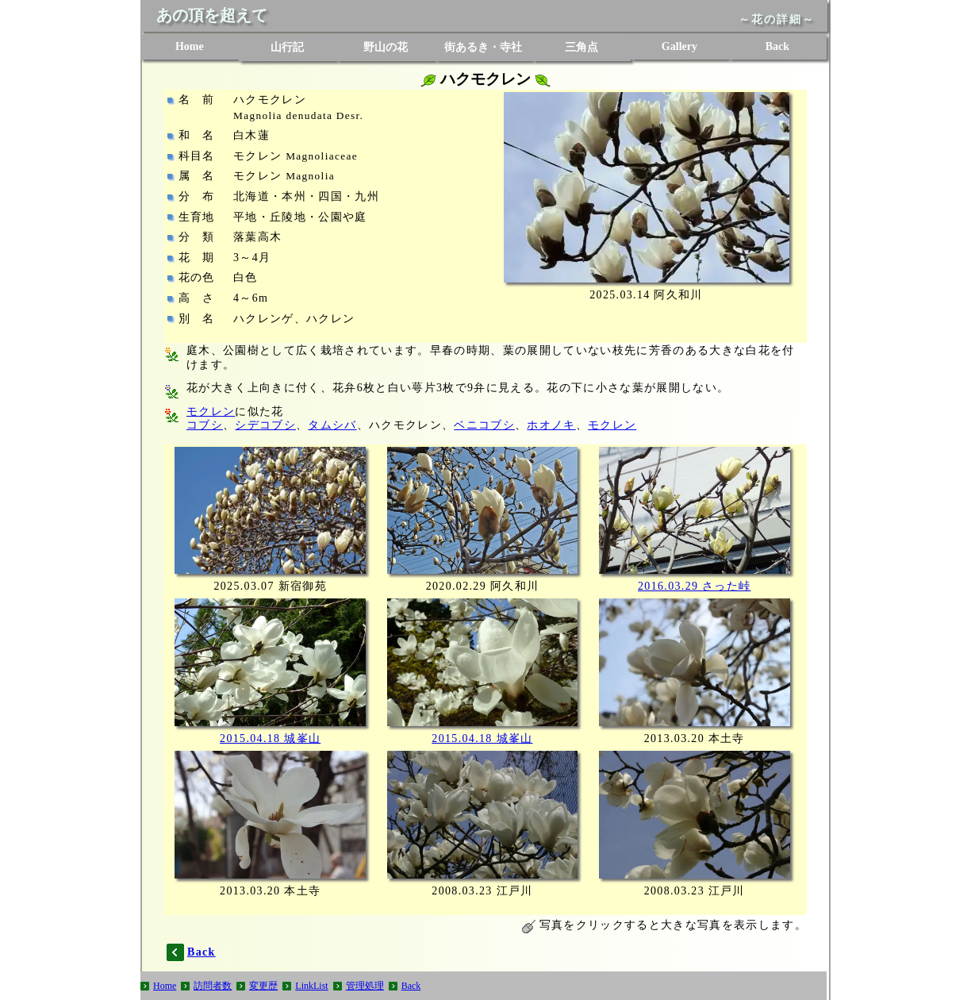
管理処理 (365, 985)
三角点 (581, 47)
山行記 (287, 47)
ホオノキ (551, 425)
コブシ (204, 425)
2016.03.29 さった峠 (694, 586)
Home (189, 46)
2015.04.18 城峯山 (270, 738)
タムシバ (332, 425)
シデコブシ (265, 425)
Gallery (679, 46)
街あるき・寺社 (483, 47)
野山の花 (385, 47)
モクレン (210, 411)
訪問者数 (213, 985)
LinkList (311, 985)
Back (777, 46)
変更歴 (263, 985)
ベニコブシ (484, 425)
